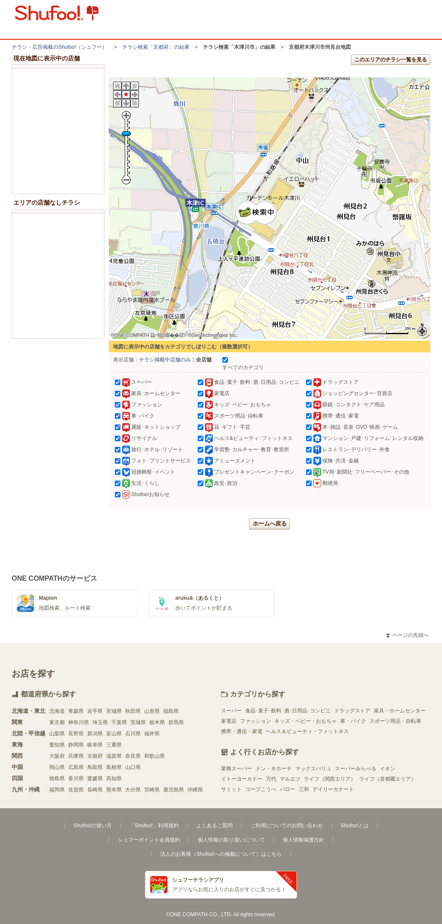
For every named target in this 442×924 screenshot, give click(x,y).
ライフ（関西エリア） (330, 779)
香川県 (76, 778)
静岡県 (76, 745)
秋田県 (133, 711)
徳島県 (57, 778)
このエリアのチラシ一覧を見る (390, 60)
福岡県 (57, 790)
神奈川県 (78, 722)
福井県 (152, 734)
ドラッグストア (352, 711)
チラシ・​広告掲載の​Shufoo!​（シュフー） (59, 47)
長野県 (76, 734)
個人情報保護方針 (303, 840)
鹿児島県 (173, 790)
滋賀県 (114, 756)
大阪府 (57, 756)
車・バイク (353, 721)
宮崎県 (152, 790)
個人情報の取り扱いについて (231, 840)
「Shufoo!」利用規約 (153, 826)
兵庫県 (76, 756)
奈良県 (133, 756)
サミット (231, 789)
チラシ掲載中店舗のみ (165, 360)
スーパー (231, 711)
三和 (304, 789)
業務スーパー (236, 769)
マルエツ (290, 779)
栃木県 (157, 722)
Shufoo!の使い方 (92, 826)
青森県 (76, 711)
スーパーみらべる (355, 769)
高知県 (114, 778)
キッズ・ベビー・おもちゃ (306, 721)
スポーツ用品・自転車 (395, 721)
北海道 (57, 711)
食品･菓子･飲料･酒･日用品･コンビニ (288, 711)
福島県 (171, 711)
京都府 (95, 756)
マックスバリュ (313, 769)
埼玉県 (100, 722)
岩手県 (95, 711)
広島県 (76, 767)
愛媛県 (95, 778)
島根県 (114, 767)
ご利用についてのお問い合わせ (286, 826)
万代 (271, 779)
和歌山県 (154, 756)
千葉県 (119, 722)
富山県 (114, 734)
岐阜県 (95, 745)
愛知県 (57, 745)
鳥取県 (95, 767)
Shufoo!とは (355, 826)
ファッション (255, 721)
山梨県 (57, 734)
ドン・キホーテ (274, 769)
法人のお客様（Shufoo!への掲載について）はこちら (220, 854)
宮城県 (114, 711)
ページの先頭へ (407, 635)
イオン (387, 769)
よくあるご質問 (214, 826)
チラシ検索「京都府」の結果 (155, 47)
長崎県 (95, 790)
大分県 (133, 790)
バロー (287, 789)
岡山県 (57, 767)
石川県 (133, 734)
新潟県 (95, 734)
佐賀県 (76, 790)
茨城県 (138, 722)
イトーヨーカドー (241, 779)
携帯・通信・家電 (241, 731)
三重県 (114, 745)
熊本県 (114, 790)
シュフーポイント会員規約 (149, 840)
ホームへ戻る (270, 523)
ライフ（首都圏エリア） (387, 779)
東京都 (57, 722)
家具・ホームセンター (400, 711)
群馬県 (176, 722)
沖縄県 (195, 790)
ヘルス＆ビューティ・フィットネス (307, 731)
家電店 (229, 721)
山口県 (133, 767)
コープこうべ (260, 789)
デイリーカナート (333, 789)
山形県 (152, 711)
